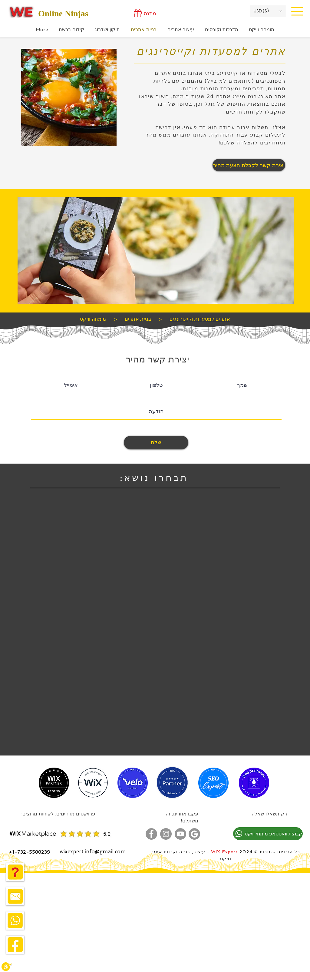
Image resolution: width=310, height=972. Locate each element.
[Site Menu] (297, 11)
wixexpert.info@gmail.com (93, 851)
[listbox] (268, 11)
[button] (268, 11)
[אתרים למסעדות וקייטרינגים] (200, 318)
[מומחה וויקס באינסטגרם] (166, 834)
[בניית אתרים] (138, 318)
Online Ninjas (63, 13)
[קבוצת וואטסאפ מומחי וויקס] (268, 833)
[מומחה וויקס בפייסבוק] (151, 834)
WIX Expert (224, 851)
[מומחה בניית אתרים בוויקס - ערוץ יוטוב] (180, 834)
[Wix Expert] (21, 11)
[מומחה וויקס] (93, 318)
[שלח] (156, 442)
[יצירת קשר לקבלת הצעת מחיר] (249, 165)
